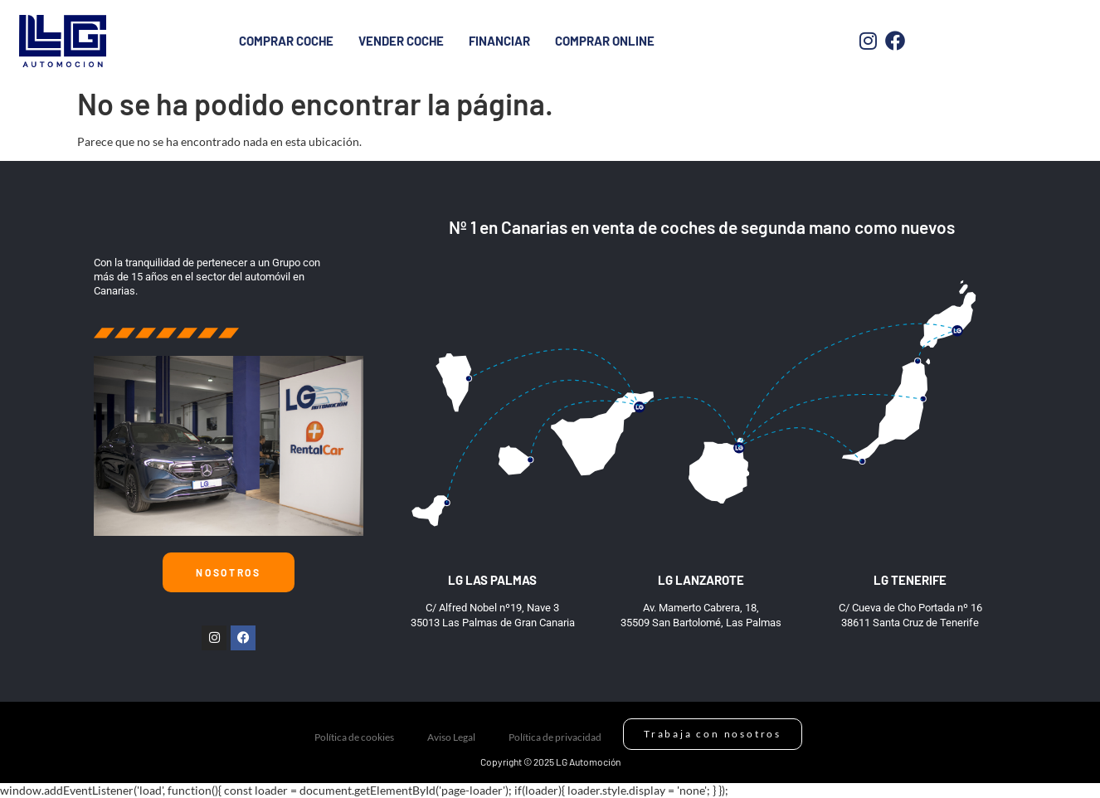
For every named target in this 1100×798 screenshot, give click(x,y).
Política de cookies (354, 737)
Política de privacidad (555, 737)
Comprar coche (286, 40)
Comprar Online (605, 40)
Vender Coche (401, 40)
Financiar (499, 40)
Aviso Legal (451, 737)
